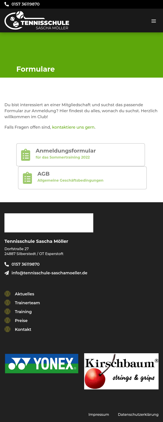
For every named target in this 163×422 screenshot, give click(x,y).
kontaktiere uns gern (73, 127)
